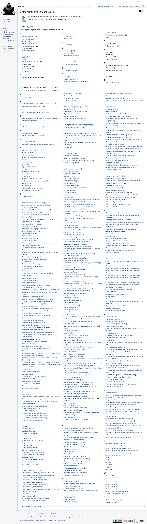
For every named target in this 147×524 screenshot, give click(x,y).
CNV (23, 59)
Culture (24, 71)
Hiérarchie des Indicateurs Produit (74, 127)
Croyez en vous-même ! (29, 386)
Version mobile (61, 520)
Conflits (24, 64)
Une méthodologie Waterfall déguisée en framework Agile (124, 425)
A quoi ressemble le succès (30, 150)
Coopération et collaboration (31, 381)
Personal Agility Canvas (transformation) (118, 116)
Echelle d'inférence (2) (29, 431)
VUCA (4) (109, 467)
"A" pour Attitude (27, 97)
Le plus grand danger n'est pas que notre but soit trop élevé (82, 316)
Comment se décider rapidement (32, 313)
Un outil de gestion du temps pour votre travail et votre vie (124, 402)
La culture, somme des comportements (76, 209)
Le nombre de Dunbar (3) (72, 307)
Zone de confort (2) (112, 484)
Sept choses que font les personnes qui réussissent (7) (123, 282)
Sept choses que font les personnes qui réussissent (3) (123, 273)
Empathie (67, 36)
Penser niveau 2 (111, 107)
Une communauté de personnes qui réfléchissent (121, 411)
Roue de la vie (110, 236)
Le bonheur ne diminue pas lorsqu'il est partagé (78, 239)
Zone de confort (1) (112, 482)
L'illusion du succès (70, 190)
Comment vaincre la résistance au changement (36, 315)
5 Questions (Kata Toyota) (30, 133)
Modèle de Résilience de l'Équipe (74, 463)
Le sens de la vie (69, 333)
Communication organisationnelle (32, 330)
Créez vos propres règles (30, 388)
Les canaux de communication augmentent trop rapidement (82, 363)
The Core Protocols (112, 333)
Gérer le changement (70, 116)
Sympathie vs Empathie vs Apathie (117, 306)
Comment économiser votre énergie (33, 318)
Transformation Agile (112, 70)
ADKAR (24, 160)
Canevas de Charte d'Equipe (31, 222)
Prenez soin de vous (112, 163)
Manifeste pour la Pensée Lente (74, 440)
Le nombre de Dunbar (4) (72, 309)
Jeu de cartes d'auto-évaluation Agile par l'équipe (79, 160)
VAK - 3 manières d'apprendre (115, 443)
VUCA (108, 76)
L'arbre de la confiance (71, 171)
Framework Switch (70, 100)
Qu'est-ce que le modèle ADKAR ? (116, 183)
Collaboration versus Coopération (32, 297)
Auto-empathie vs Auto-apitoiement (33, 188)
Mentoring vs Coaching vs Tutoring (75, 456)
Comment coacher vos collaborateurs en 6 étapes (37, 299)
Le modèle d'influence (71, 272)
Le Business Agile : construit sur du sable (76, 241)
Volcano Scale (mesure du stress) (116, 446)
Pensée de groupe (112, 109)
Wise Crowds (110, 475)
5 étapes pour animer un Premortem (33, 135)
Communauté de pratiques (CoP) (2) (33, 322)
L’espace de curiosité (70, 422)
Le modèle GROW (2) (71, 297)
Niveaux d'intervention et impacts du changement (79, 484)
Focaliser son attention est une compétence (35, 498)
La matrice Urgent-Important (73, 232)
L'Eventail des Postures (71, 185)
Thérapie (109, 68)
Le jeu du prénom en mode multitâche (76, 260)
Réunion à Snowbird (112, 252)
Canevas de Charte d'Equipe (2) (32, 224)
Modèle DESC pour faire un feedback (75, 468)
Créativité (25, 69)
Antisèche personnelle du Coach (32, 178)
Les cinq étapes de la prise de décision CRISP (78, 372)
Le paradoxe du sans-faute (72, 312)
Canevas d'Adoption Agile (30, 207)
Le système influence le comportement (76, 335)
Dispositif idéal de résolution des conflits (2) (35, 415)
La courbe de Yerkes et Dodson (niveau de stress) (79, 204)
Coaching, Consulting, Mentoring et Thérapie (36, 285)
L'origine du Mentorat (70, 192)
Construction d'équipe (29, 351)
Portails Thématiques (34, 506)
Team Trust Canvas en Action (115, 321)
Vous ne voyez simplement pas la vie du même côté (122, 450)
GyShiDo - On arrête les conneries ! (75, 114)
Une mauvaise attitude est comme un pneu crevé (121, 423)
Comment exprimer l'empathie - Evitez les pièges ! (37, 301)
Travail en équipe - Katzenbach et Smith (118, 377)
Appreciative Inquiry (28, 44)
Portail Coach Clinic (70, 79)
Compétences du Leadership (31, 339)
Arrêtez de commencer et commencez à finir (35, 181)
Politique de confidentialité (26, 520)
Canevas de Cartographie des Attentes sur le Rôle (37, 219)
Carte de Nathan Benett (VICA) (31, 233)
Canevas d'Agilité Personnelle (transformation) (36, 210)
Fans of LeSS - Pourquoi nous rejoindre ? (35, 479)
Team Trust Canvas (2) (113, 319)
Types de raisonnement (113, 386)
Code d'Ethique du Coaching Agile (32, 287)
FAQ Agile (25, 493)
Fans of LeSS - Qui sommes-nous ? (33, 487)
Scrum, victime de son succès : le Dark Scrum (120, 266)
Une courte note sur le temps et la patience (119, 418)
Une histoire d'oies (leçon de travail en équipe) (120, 421)
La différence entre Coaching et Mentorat (76, 216)
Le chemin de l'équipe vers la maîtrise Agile (77, 246)
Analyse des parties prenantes (31, 171)
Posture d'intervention (113, 128)
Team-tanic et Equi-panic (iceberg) (116, 324)
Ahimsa (24, 169)
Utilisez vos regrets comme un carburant (118, 437)
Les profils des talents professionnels (75, 393)
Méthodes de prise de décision (73, 475)
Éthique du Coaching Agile (114, 500)
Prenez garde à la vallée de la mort (117, 160)
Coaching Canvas (27, 268)
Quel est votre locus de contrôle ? (116, 199)
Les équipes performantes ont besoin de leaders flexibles (81, 412)
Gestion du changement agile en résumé (76, 107)
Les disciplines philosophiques (73, 380)
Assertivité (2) (26, 185)
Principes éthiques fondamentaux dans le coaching (122, 165)
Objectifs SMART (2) (70, 499)
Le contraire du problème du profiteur (75, 258)
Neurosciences (68, 62)
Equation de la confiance (29, 447)
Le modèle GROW (69, 295)
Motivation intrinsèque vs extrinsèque (75, 473)
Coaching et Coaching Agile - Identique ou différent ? (38, 273)
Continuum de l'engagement (31, 371)
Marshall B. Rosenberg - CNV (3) (74, 447)
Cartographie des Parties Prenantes (33, 247)
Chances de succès (28, 250)
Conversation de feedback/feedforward (34, 376)
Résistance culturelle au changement (117, 248)
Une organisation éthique (114, 428)
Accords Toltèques (27, 36)
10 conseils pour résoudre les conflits (33, 106)
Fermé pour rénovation (29, 496)
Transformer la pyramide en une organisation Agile (121, 375)
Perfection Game (111, 111)
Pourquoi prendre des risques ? (116, 158)
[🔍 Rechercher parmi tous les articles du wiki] (130, 6)
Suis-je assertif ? (111, 296)
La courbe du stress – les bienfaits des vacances (79, 206)
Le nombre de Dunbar (71, 302)
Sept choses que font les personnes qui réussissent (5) (123, 277)
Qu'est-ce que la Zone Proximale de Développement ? (123, 180)
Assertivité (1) (26, 183)
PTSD (108, 37)
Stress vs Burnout (111, 292)
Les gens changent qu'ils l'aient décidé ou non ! (78, 384)
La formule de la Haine (71, 225)
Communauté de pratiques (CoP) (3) (33, 325)
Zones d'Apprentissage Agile (115, 493)
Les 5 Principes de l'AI (71, 351)
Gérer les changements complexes (75, 118)
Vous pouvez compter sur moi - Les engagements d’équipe (124, 453)
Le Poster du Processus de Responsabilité (77, 319)
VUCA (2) (109, 462)
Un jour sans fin (111, 400)
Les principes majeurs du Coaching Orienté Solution (80, 391)
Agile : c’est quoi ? (27, 162)
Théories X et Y (111, 340)
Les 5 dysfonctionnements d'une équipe (76, 349)
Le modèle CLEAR (70, 267)
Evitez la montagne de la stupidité (32, 459)
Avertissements (52, 520)
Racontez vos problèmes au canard (117, 213)
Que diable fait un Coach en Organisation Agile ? (121, 197)
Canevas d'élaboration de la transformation (35, 214)
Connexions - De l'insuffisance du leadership (36, 348)
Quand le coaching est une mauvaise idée (119, 192)
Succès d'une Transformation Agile (117, 294)
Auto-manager (26, 51)
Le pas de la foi (69, 314)
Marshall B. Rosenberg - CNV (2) (74, 444)
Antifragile (25, 174)
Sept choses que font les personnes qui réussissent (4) (123, 275)
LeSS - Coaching (69, 415)
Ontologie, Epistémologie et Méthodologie (119, 93)
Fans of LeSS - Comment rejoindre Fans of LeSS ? (38, 473)
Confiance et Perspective (30, 344)
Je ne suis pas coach (70, 153)
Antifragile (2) (26, 176)
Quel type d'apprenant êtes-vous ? (116, 202)
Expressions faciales (28, 462)
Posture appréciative (112, 125)
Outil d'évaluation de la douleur (115, 96)
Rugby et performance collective (116, 238)
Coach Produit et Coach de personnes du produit (37, 264)
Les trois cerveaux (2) (71, 405)
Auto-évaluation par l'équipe (30, 190)
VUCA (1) (109, 460)
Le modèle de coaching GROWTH (74, 274)
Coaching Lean (26, 275)
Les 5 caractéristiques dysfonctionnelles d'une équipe (80, 347)
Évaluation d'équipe (112, 502)
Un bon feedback (111, 392)
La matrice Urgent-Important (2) (74, 234)
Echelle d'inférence (28, 429)
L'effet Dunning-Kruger (71, 181)
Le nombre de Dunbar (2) (72, 305)
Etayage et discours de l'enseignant (33, 454)
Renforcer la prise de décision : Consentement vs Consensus (125, 222)
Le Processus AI (69, 323)
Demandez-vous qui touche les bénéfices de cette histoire (40, 401)
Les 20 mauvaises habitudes (73, 340)
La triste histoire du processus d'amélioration (78, 237)
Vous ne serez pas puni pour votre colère (119, 448)
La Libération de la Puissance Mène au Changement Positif (82, 227)
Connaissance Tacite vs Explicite (32, 346)
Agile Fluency (26, 39)
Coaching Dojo (26, 271)
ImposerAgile (68, 147)
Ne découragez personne (72, 481)
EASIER (24, 426)
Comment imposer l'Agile (30, 306)
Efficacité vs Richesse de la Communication (35, 436)
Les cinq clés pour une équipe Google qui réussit (79, 366)
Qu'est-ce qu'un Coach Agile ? (115, 176)
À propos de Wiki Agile (40, 520)
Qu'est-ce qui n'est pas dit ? (114, 185)
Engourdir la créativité (29, 443)
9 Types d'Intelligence (28, 142)
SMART (108, 52)
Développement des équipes (31, 77)
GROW (66, 45)
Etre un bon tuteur (27, 457)
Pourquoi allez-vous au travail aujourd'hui (119, 135)
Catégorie (24, 506)
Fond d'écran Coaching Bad (72, 93)
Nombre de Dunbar (70, 64)
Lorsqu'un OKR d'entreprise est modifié (76, 419)
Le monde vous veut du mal (72, 300)
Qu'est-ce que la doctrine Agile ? (116, 178)
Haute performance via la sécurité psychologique (79, 125)
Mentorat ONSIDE (69, 451)
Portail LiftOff (110, 32)
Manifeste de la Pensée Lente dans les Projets (78, 437)
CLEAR (24, 57)
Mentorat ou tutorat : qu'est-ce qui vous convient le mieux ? (82, 454)
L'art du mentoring (69, 176)
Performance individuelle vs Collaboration (119, 114)
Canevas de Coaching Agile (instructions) (35, 229)
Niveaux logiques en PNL (72, 486)
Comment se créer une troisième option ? (35, 311)
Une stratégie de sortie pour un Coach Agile (119, 430)
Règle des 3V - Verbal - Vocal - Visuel (117, 241)
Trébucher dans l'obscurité (114, 379)
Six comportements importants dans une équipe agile (122, 285)
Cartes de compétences (29, 240)
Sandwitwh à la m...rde (113, 259)
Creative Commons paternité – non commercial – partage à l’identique (58, 517)
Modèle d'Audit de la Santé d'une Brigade (77, 458)
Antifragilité (25, 41)
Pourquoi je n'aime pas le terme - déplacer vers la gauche (124, 139)
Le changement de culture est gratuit (75, 244)
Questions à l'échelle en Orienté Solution (118, 204)
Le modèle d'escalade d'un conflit (74, 270)
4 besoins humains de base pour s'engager (35, 127)
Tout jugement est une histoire (115, 347)
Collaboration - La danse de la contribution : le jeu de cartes (40, 290)
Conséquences (26, 369)
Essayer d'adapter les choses (31, 450)
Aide (141, 11)
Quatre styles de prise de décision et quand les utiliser (122, 195)
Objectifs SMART (69, 497)
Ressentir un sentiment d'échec (116, 231)
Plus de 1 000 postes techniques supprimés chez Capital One (125, 123)
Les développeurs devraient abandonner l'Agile (78, 382)
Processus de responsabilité (114, 35)
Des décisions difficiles (29, 404)
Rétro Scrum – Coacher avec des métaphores (120, 250)
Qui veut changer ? (112, 206)
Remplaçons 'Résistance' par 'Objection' (118, 220)
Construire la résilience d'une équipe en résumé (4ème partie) (41, 362)
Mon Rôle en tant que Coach (73, 470)
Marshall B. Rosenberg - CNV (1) (74, 442)
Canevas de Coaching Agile (30, 226)
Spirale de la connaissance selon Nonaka (119, 289)
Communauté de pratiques (30, 62)
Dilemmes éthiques (28, 411)
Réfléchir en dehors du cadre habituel (117, 243)
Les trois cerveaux (69, 403)
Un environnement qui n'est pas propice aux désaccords (123, 395)
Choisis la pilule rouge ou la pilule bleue (34, 259)
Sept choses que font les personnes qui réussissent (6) (123, 280)
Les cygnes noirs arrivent (72, 377)
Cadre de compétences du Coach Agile (34, 203)
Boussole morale (27, 196)
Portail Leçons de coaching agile (74, 81)
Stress (108, 54)
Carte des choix (27, 236)
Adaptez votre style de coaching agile (33, 157)
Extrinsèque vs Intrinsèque (30, 464)
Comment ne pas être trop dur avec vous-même (37, 308)
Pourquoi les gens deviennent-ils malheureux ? (120, 155)
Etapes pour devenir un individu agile (33, 452)
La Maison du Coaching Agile (73, 230)
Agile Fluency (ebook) (29, 167)
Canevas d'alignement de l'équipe (32, 212)
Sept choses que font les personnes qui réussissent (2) (123, 270)
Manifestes (67, 51)
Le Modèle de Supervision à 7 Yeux (75, 281)
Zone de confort (111, 82)
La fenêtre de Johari (70, 223)
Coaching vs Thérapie (29, 283)
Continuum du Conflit (28, 374)
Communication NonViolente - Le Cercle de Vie (36, 327)
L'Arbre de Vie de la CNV (72, 174)
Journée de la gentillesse (72, 163)
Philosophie (67, 76)
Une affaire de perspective (114, 407)
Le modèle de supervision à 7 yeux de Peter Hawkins (80, 288)
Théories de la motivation (114, 65)
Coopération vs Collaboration (31, 383)
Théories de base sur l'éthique (115, 338)
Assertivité (25, 48)
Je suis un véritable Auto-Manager (74, 158)
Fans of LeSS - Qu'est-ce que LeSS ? (33, 482)
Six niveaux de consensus (114, 287)
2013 (68, 19)
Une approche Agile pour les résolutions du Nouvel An (122, 409)
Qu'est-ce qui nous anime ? (114, 188)
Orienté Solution (69, 70)
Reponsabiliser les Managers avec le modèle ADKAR (122, 229)
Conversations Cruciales (29, 379)
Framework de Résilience (72, 98)
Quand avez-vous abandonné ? (116, 190)
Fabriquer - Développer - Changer (32, 470)
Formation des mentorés (71, 96)
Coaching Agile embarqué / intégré (33, 266)
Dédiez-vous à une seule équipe (32, 420)
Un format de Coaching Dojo (115, 397)
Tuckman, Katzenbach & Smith (115, 382)
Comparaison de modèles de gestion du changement (38, 332)
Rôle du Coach (110, 46)
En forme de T (26, 438)
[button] (21, 46)
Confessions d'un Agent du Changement (34, 341)
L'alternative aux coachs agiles (73, 169)
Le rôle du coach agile (71, 330)
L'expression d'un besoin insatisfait (75, 188)
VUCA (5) (109, 469)
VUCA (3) (109, 464)
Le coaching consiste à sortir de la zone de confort (79, 253)
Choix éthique (26, 261)
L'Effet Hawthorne (69, 183)
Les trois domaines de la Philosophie (75, 408)
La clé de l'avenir (69, 197)
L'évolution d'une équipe (71, 195)
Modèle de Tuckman (70, 465)
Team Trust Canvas (112, 317)
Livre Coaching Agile (70, 417)
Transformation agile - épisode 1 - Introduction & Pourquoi (124, 349)
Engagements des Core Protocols (32, 440)
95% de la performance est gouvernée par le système (38, 144)
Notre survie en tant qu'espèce (73, 488)
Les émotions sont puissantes (73, 410)
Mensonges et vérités (70, 449)
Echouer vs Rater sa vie (29, 433)
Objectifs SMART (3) (70, 501)
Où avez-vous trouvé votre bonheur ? (117, 98)
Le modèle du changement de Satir (75, 293)
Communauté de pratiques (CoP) (32, 320)
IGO (65, 140)
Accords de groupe (28, 152)
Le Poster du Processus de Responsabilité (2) (78, 321)
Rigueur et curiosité (112, 234)
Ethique (66, 38)
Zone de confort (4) (112, 489)
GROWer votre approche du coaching (75, 111)
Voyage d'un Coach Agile (114, 455)
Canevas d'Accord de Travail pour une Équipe (36, 205)
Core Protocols (26, 66)
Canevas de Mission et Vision (31, 231)
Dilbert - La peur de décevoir (31, 408)
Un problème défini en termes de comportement (121, 404)
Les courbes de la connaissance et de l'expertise (79, 375)
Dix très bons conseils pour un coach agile (35, 418)
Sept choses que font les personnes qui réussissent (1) (123, 268)
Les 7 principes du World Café (73, 356)
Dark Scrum (25, 394)
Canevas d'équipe (27, 217)
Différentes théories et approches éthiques (35, 406)
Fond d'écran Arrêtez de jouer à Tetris (33, 500)
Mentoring (67, 53)
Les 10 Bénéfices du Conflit (72, 337)
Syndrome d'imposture (113, 308)
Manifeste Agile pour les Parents (74, 430)
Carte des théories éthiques (30, 238)
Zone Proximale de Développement (117, 491)
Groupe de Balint (69, 109)
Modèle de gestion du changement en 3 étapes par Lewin (82, 461)
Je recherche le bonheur (71, 155)
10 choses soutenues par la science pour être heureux (39, 104)
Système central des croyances (116, 310)
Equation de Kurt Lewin (29, 445)
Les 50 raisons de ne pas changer (74, 354)
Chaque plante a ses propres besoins (33, 257)
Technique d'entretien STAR (114, 326)
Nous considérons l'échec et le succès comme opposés (81, 491)
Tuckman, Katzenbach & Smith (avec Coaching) (121, 384)
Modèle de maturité (70, 55)
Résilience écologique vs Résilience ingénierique (121, 245)
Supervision (109, 57)
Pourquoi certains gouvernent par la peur (118, 137)
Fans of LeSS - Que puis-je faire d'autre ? (35, 484)
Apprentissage (26, 46)
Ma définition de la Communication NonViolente (78, 428)
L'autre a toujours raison (71, 178)
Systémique (109, 59)
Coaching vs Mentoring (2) (30, 280)
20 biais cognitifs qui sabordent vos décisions (36, 112)
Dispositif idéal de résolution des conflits (34, 413)
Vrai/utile (109, 457)
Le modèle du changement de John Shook (77, 290)
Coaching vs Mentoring (29, 278)
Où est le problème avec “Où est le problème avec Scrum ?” (124, 100)
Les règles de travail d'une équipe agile (76, 396)
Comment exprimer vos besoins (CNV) (34, 304)
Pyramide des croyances (113, 170)
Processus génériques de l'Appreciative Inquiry (120, 167)
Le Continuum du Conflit (71, 255)
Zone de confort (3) (112, 486)
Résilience (109, 43)
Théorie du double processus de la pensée (119, 335)
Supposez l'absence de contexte (116, 299)
